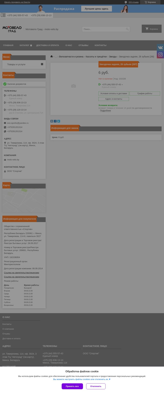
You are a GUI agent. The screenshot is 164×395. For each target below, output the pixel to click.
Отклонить (95, 386)
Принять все (72, 386)
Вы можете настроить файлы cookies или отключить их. (81, 379)
